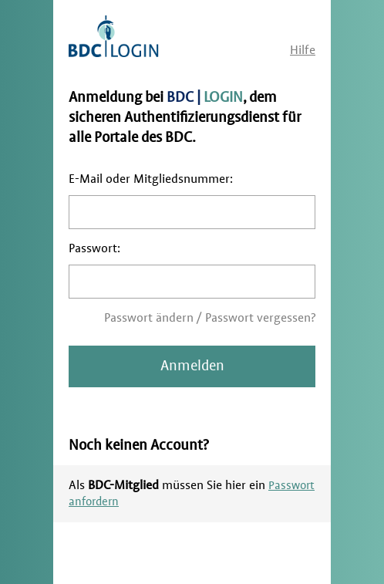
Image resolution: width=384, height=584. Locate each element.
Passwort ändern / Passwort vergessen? (209, 318)
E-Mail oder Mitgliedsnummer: (151, 179)
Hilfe (302, 50)
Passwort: (94, 248)
